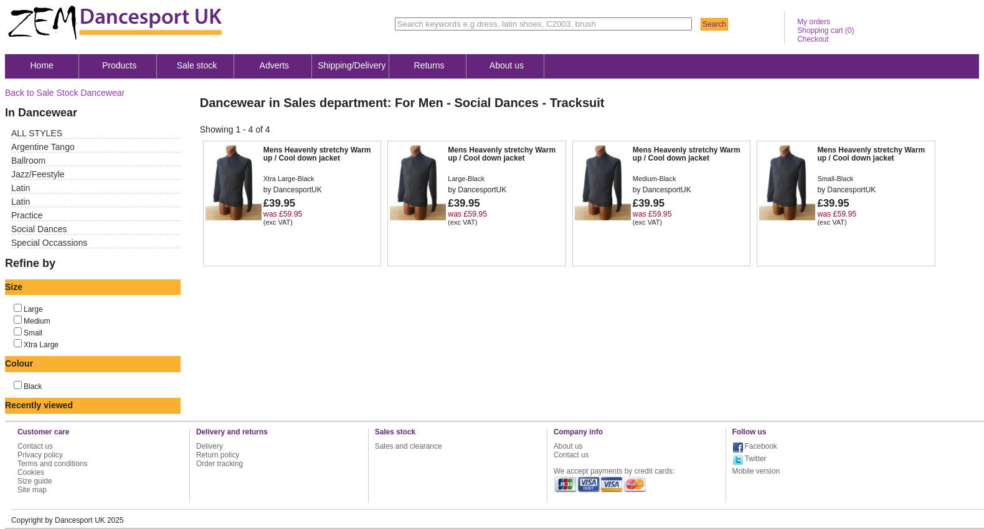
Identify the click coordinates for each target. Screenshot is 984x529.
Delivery (209, 446)
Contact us (35, 446)
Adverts (274, 65)
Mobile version (756, 471)
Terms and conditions (52, 463)
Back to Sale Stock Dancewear (65, 93)
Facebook (761, 446)
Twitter (756, 458)
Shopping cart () (825, 30)
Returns (429, 65)
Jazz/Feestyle (38, 174)
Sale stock (197, 65)
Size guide (34, 481)
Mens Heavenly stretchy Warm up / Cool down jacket (317, 154)
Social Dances (39, 229)
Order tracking (219, 463)
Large (33, 309)
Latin (20, 188)
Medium (37, 321)
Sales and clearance (408, 446)
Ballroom (28, 161)
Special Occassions (49, 243)
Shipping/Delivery (352, 65)
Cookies (30, 472)
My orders (813, 21)
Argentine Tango (43, 147)
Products (119, 65)
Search (714, 24)
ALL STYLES (36, 133)
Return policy (217, 455)
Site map (32, 489)
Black (33, 386)
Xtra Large (41, 344)
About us (507, 65)
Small (33, 333)
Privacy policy (40, 455)
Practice (27, 215)
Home (42, 65)
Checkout (812, 39)
